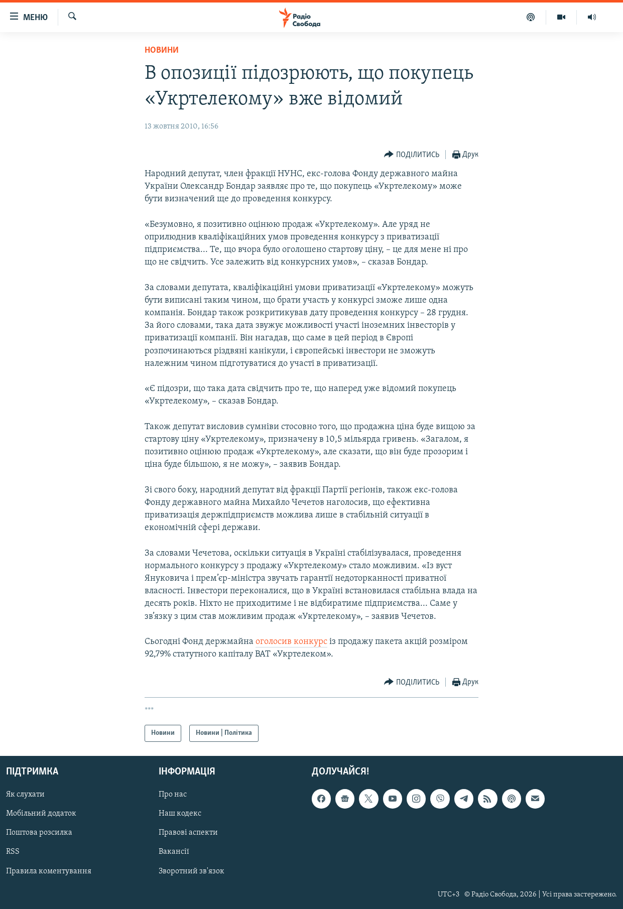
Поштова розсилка (39, 833)
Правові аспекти (188, 833)
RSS (13, 852)
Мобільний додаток (41, 814)
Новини (162, 50)
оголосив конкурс (291, 641)
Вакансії (174, 852)
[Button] (411, 155)
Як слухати (25, 795)
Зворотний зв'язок (191, 871)
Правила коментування (48, 871)
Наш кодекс (180, 814)
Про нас (173, 795)
